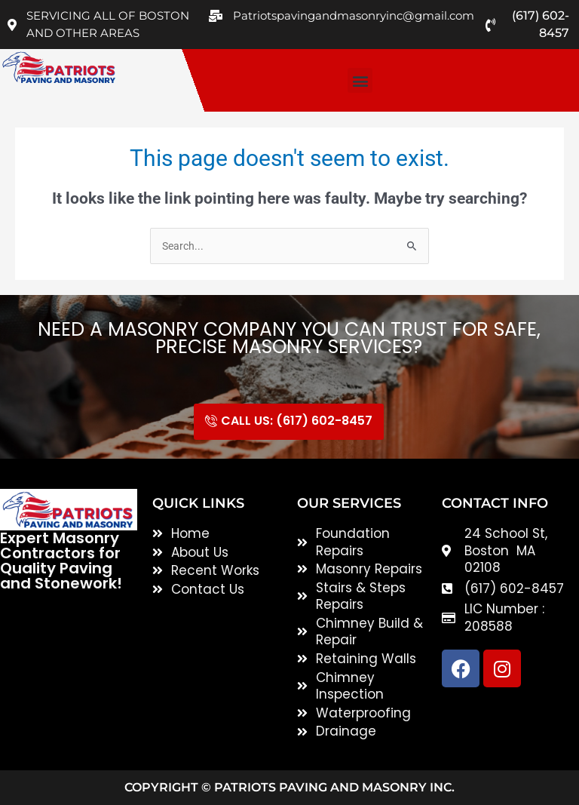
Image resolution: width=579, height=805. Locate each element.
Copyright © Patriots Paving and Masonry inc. (289, 787)
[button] (360, 80)
